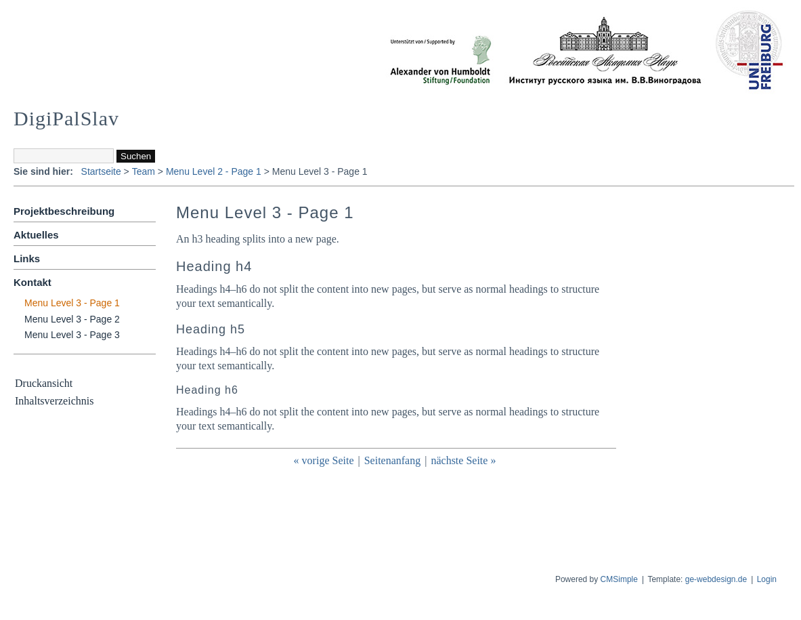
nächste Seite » (463, 460)
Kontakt (32, 282)
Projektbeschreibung (64, 211)
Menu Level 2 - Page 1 (213, 171)
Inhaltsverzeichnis (54, 401)
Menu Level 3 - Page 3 (72, 334)
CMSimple (619, 579)
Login (767, 579)
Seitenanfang (392, 460)
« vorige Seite (324, 460)
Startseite (101, 171)
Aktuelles (36, 235)
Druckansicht (43, 383)
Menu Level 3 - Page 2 (72, 319)
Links (27, 258)
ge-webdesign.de (716, 579)
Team (143, 171)
